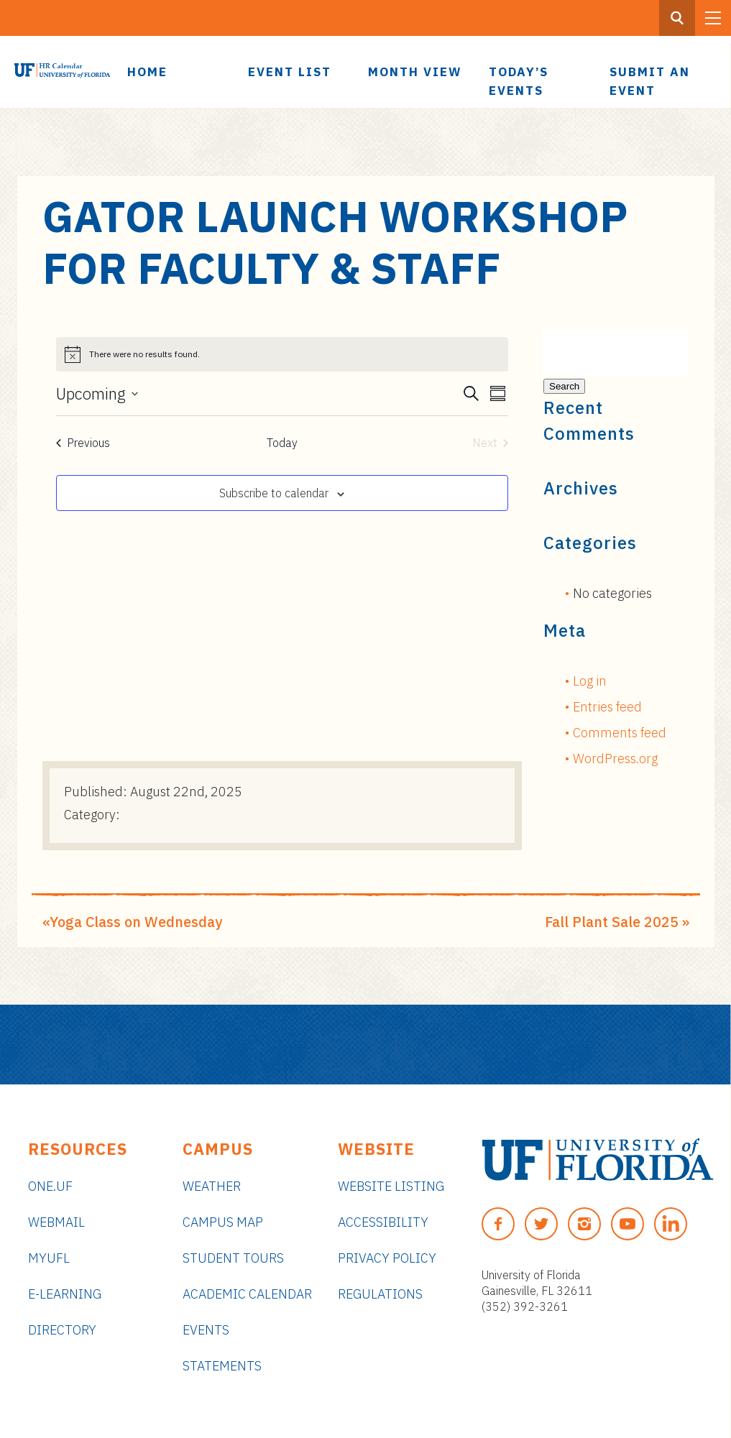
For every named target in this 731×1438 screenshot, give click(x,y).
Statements (222, 1366)
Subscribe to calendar (273, 493)
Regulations (380, 1294)
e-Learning (64, 1294)
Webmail (56, 1222)
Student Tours (233, 1258)
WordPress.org (615, 758)
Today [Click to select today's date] (282, 442)
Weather (212, 1186)
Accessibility (383, 1222)
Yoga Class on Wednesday (136, 921)
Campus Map (223, 1222)
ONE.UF (50, 1186)
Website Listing (391, 1186)
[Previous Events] (83, 442)
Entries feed (607, 707)
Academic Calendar (247, 1294)
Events (206, 1330)
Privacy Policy (387, 1258)
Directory (62, 1330)
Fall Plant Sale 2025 (612, 921)
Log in (590, 681)
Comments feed (619, 732)
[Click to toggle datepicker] (97, 393)
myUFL (49, 1258)
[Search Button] (677, 18)
